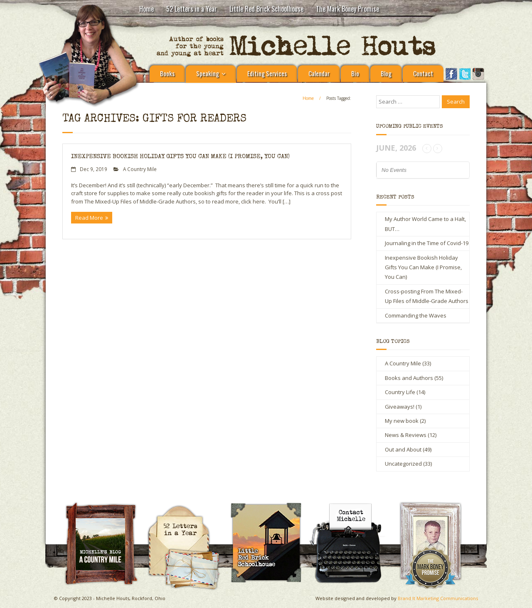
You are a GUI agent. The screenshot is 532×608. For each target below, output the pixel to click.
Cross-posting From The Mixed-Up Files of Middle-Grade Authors (426, 296)
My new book (402, 420)
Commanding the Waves (415, 315)
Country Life (400, 392)
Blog (386, 73)
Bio (355, 73)
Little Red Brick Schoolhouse (266, 9)
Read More (89, 217)
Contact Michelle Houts (351, 504)
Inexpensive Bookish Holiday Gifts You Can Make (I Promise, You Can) (180, 157)
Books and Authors (409, 378)
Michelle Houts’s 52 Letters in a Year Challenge (187, 508)
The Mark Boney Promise (347, 9)
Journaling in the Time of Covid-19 (426, 243)
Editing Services (267, 73)
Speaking (207, 73)
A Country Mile (140, 169)
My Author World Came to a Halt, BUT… (425, 223)
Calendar (319, 73)
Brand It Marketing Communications (438, 598)
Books (167, 73)
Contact (423, 73)
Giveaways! (399, 406)
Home (146, 9)
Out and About (403, 449)
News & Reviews (405, 435)
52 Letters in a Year (191, 9)
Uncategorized (403, 463)
